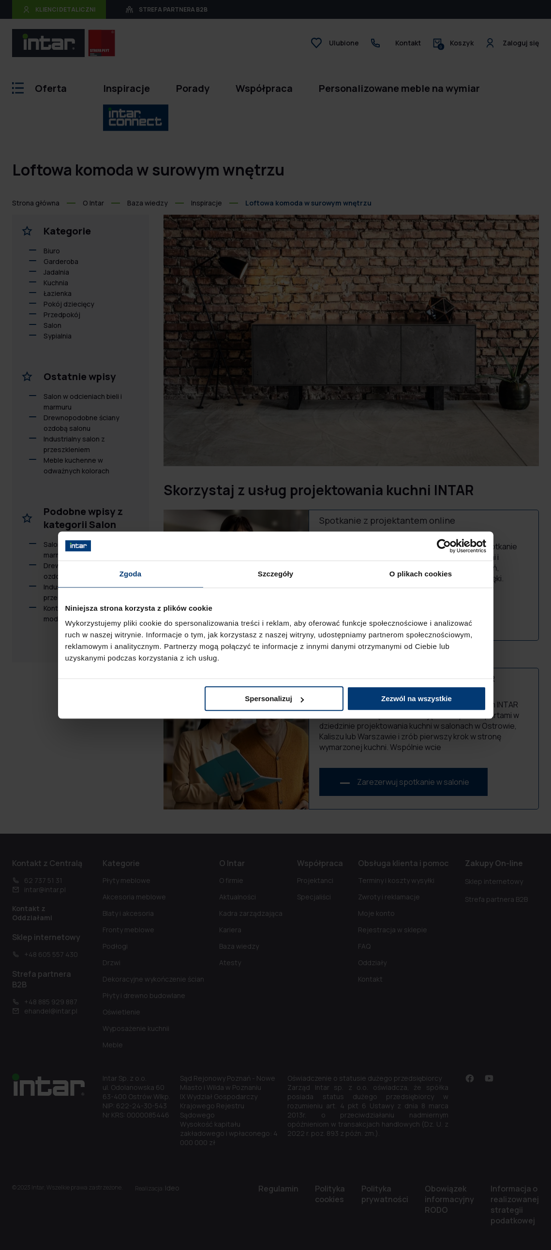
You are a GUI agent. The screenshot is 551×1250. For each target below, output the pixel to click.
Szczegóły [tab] (275, 574)
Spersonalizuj (274, 698)
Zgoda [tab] (130, 574)
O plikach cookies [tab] (420, 574)
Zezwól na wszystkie (416, 698)
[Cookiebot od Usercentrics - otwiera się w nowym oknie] (444, 546)
